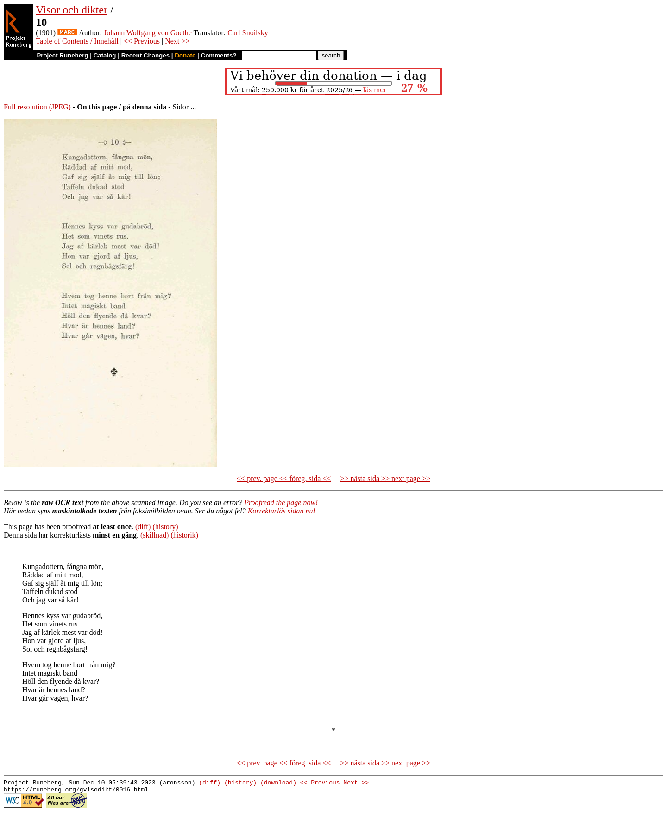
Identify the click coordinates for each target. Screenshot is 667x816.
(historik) (184, 535)
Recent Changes (145, 55)
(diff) (143, 527)
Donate (185, 55)
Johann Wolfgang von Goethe (148, 33)
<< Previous (142, 41)
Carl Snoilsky (247, 33)
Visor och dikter (71, 10)
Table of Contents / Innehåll (77, 41)
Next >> (177, 41)
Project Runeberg (62, 55)
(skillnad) (154, 535)
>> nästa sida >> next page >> (385, 478)
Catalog (105, 55)
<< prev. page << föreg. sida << (284, 478)
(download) (278, 783)
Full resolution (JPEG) (37, 107)
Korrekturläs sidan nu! (281, 511)
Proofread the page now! (281, 502)
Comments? (219, 55)
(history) (165, 527)
